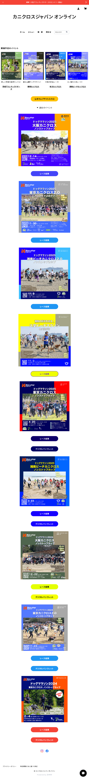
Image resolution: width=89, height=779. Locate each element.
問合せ (48, 32)
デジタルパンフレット (44, 449)
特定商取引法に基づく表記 (29, 766)
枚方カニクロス (55, 87)
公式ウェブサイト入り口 (44, 99)
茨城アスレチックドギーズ (11, 88)
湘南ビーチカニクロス (77, 87)
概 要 (40, 32)
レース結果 (44, 174)
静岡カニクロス (33, 87)
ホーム (22, 32)
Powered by (44, 775)
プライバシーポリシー (9, 766)
